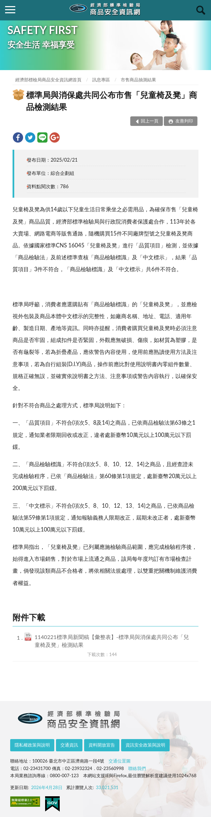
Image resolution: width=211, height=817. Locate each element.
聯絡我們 (137, 768)
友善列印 (183, 121)
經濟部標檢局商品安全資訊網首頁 (48, 79)
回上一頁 (149, 121)
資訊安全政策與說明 (145, 745)
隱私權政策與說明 (32, 745)
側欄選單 (10, 9)
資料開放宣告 (102, 745)
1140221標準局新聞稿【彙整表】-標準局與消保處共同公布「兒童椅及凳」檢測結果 (112, 641)
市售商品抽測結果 (138, 79)
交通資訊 (69, 745)
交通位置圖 (120, 761)
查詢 (201, 10)
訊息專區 (101, 79)
